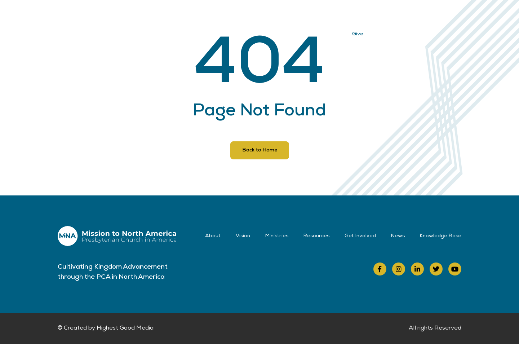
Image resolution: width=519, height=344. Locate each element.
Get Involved (298, 15)
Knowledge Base (440, 236)
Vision (181, 15)
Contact (368, 15)
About (151, 15)
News (336, 15)
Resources (254, 15)
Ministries (214, 15)
